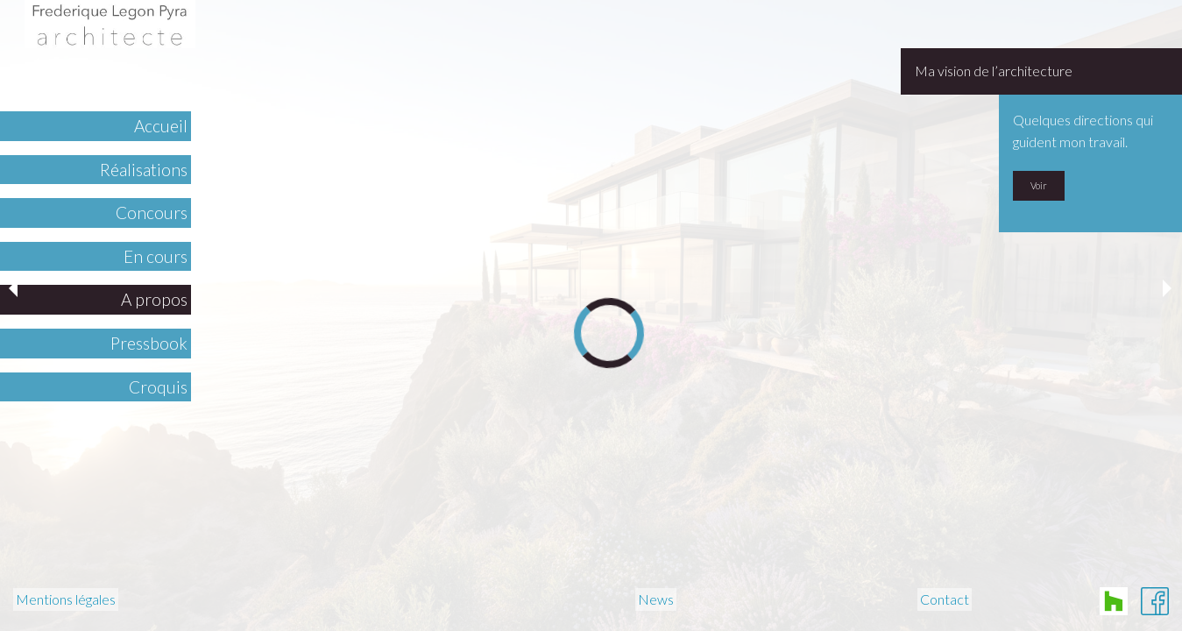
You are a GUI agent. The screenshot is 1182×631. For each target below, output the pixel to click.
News (656, 600)
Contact (944, 600)
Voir (1038, 185)
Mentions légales (66, 600)
